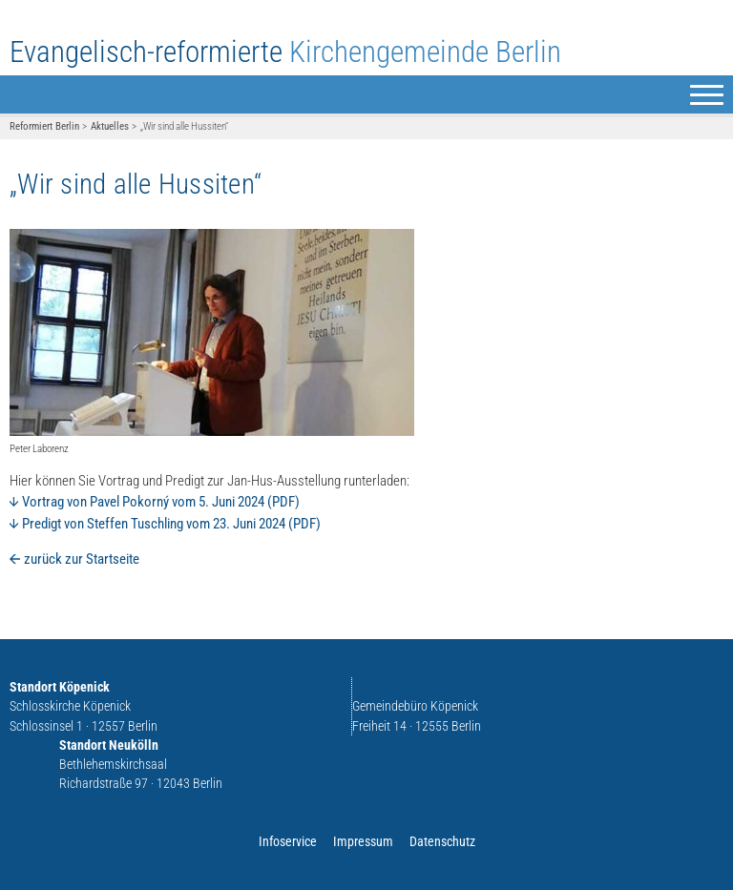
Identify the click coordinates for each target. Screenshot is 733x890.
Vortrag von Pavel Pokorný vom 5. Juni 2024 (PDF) (155, 501)
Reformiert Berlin (44, 126)
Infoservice (288, 841)
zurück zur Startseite (81, 559)
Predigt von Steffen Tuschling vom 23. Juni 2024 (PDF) (165, 523)
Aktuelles (110, 126)
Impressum (363, 841)
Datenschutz (442, 841)
